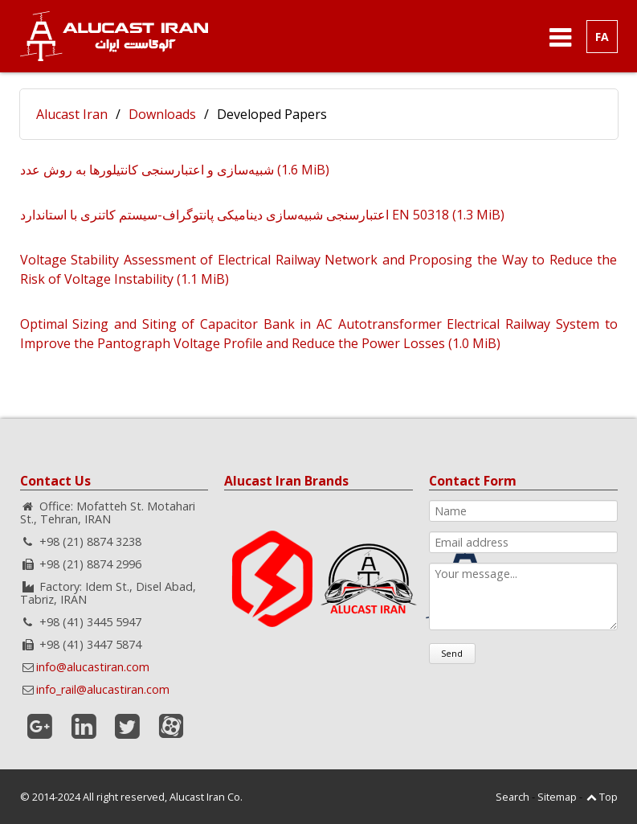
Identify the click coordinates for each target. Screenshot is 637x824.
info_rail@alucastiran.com (102, 689)
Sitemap (557, 796)
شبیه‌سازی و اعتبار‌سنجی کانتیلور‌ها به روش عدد (174, 169)
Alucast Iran (72, 114)
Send (452, 653)
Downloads (162, 114)
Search (512, 796)
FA (602, 36)
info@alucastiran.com (92, 666)
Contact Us (55, 481)
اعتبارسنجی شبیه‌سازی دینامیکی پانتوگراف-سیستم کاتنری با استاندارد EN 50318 (262, 214)
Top (608, 796)
